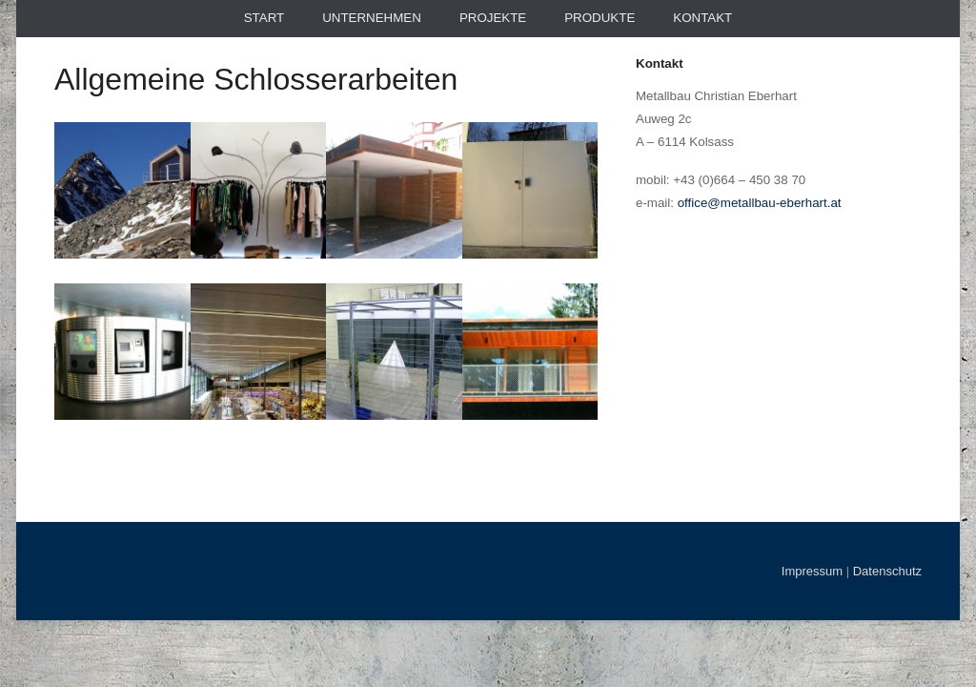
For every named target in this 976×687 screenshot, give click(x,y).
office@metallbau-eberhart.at (760, 203)
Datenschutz (887, 571)
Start (264, 17)
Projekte (492, 17)
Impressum (812, 571)
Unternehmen (371, 17)
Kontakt (702, 17)
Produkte (599, 17)
